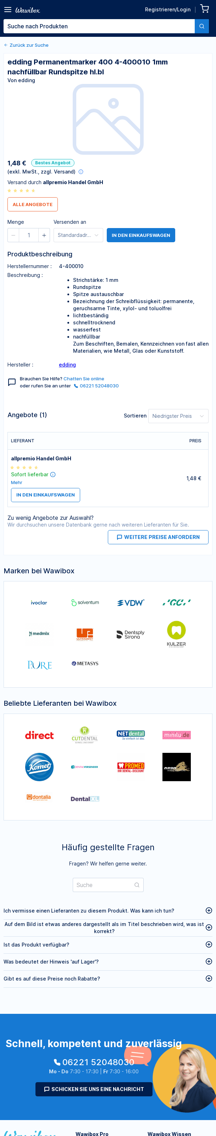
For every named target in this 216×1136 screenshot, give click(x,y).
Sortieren (135, 416)
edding (67, 365)
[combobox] (106, 26)
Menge (15, 222)
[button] (13, 235)
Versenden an (70, 222)
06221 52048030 (96, 385)
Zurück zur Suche (26, 45)
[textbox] (99, 26)
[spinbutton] (28, 235)
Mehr (16, 482)
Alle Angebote (32, 204)
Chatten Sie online (83, 378)
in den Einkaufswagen (141, 235)
